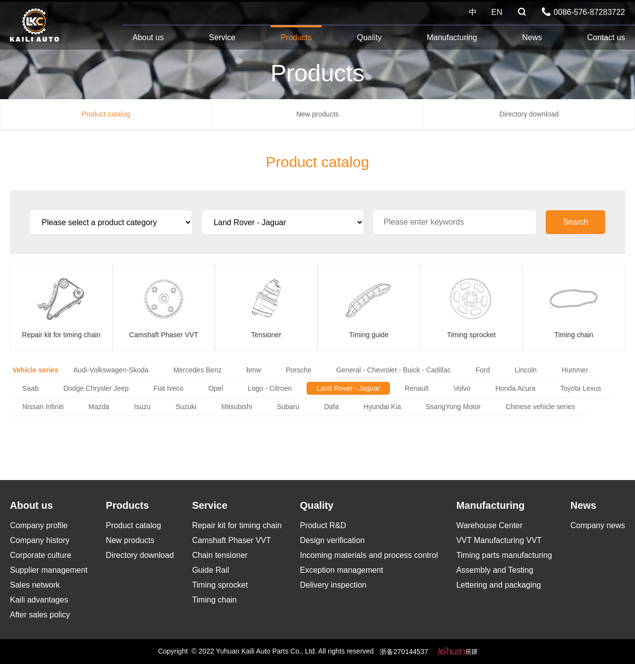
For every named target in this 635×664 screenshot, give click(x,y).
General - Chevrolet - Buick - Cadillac (393, 370)
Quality (369, 37)
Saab (30, 388)
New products (317, 114)
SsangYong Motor (453, 407)
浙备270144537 (404, 652)
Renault (417, 388)
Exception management (341, 570)
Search (575, 222)
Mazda (98, 407)
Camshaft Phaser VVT (231, 540)
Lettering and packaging (498, 585)
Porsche (298, 370)
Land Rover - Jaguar (348, 388)
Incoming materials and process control (369, 555)
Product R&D (323, 525)
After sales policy (40, 614)
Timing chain (214, 600)
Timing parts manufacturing (504, 555)
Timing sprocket (220, 585)
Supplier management (49, 570)
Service (222, 37)
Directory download (529, 114)
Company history (39, 540)
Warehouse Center (489, 525)
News (532, 37)
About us (148, 37)
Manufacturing (452, 37)
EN (496, 12)
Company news (598, 525)
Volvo (461, 388)
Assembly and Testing (494, 570)
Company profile (39, 525)
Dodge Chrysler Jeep (96, 388)
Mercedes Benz (197, 370)
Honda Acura (515, 388)
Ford (483, 370)
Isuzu (142, 407)
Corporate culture (40, 555)
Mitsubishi (236, 407)
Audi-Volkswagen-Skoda (111, 370)
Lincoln (526, 370)
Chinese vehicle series (540, 407)
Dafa (331, 407)
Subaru (288, 407)
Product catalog (106, 114)
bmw (254, 370)
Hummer (575, 370)
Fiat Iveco (168, 388)
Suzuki (186, 407)
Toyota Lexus (580, 388)
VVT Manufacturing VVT (499, 540)
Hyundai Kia (382, 407)
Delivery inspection (333, 585)
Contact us (606, 37)
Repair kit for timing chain (237, 525)
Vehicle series (35, 370)
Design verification (332, 540)
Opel (215, 388)
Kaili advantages (39, 600)
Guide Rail (210, 570)
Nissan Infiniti (43, 407)
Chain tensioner (220, 555)
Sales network (35, 585)
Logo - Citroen (270, 388)
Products (296, 37)
